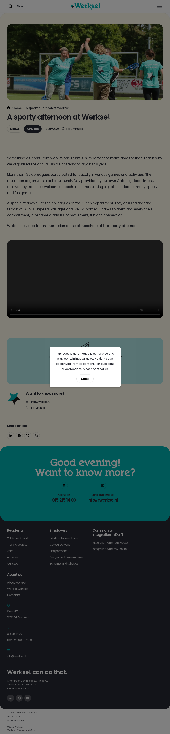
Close (85, 378)
